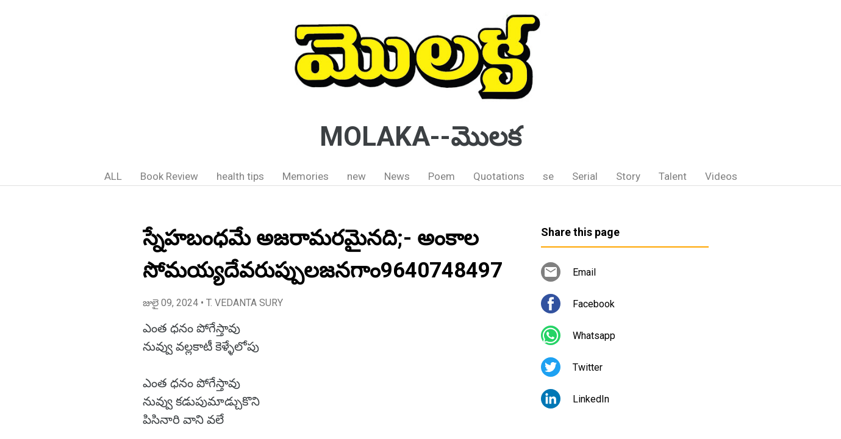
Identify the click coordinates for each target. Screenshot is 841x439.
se (548, 176)
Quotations (498, 176)
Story (628, 176)
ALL (113, 176)
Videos (721, 176)
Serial (585, 176)
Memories (305, 176)
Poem (441, 176)
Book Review (169, 176)
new (356, 176)
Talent (673, 176)
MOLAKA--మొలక (420, 136)
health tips (240, 176)
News (397, 176)
